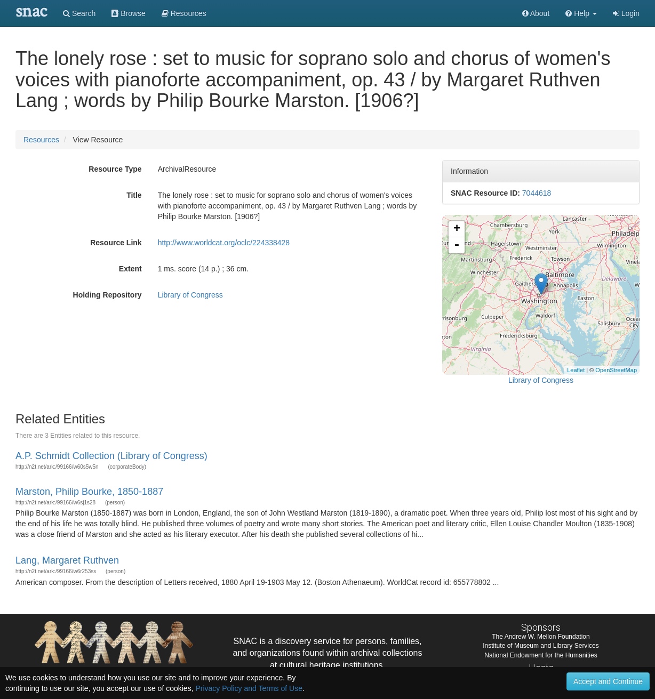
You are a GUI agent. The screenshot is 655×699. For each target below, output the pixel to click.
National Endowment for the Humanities (540, 655)
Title (134, 195)
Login (626, 13)
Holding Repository (107, 295)
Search (79, 13)
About (536, 13)
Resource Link (115, 242)
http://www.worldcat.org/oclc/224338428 (224, 242)
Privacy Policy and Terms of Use (248, 688)
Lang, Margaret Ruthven (67, 560)
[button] (581, 13)
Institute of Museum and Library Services (540, 645)
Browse (128, 13)
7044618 (537, 193)
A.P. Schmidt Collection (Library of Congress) (111, 456)
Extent (130, 268)
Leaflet (576, 370)
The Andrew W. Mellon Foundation (540, 636)
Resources (41, 139)
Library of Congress (190, 295)
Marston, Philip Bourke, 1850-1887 (89, 491)
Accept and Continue (608, 681)
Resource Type (115, 169)
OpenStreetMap (616, 370)
